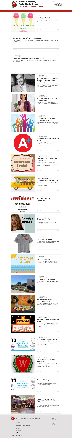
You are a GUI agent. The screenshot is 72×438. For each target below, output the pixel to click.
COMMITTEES (54, 422)
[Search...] (56, 2)
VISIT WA (53, 427)
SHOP (53, 425)
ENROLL (53, 418)
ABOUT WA (53, 417)
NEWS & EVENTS (54, 420)
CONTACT (53, 424)
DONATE (53, 423)
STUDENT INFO (54, 419)
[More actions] (59, 15)
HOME (53, 415)
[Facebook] (17, 432)
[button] (15, 11)
